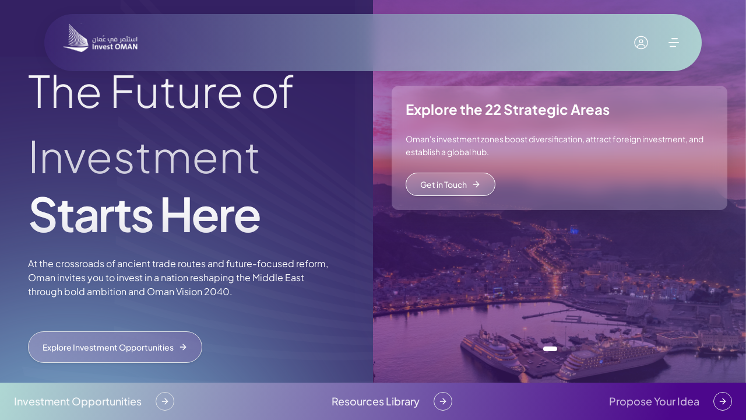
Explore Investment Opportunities (115, 347)
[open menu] (673, 42)
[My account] (641, 42)
